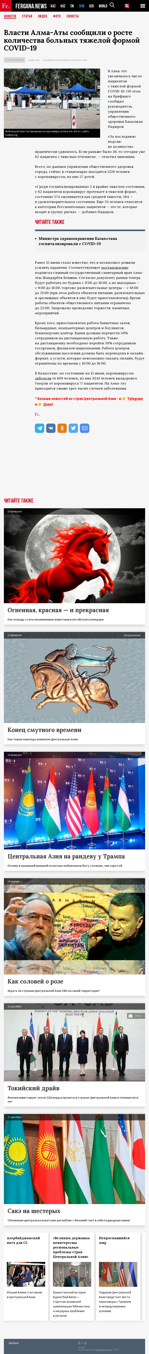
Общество (34, 60)
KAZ (53, 5)
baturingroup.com (103, 1350)
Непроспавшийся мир (114, 1240)
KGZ (63, 5)
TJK (72, 5)
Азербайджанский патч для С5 (23, 1240)
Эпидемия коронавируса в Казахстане (65, 60)
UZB (92, 5)
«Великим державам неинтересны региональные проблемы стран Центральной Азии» (71, 1247)
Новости (10, 16)
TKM (82, 5)
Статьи (27, 16)
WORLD (104, 5)
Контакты (14, 1342)
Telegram (135, 398)
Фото (57, 16)
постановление (114, 267)
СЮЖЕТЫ (73, 16)
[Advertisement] (74, 469)
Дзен (47, 404)
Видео (42, 16)
